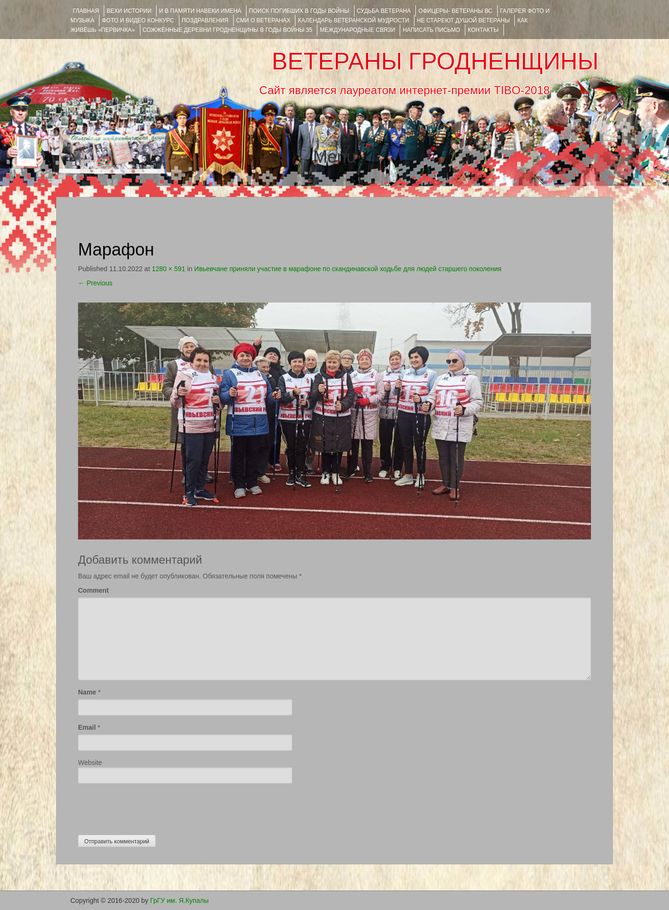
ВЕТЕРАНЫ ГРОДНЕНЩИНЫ (435, 61)
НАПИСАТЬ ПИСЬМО (431, 30)
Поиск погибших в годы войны (299, 11)
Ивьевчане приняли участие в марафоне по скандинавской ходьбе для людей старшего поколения (348, 269)
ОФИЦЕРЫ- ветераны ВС (455, 11)
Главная (86, 11)
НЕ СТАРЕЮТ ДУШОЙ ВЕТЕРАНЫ (463, 20)
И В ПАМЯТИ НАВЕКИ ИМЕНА (200, 11)
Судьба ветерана (384, 11)
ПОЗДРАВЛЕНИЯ (205, 20)
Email (87, 727)
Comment (93, 590)
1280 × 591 (168, 269)
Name (87, 692)
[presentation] (150, 806)
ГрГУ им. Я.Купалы (179, 900)
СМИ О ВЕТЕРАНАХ (263, 20)
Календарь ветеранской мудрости (353, 20)
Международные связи (357, 30)
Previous (95, 283)
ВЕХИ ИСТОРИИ (129, 11)
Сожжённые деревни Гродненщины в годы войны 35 (228, 30)
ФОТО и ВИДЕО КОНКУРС (138, 20)
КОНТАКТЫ (483, 30)
